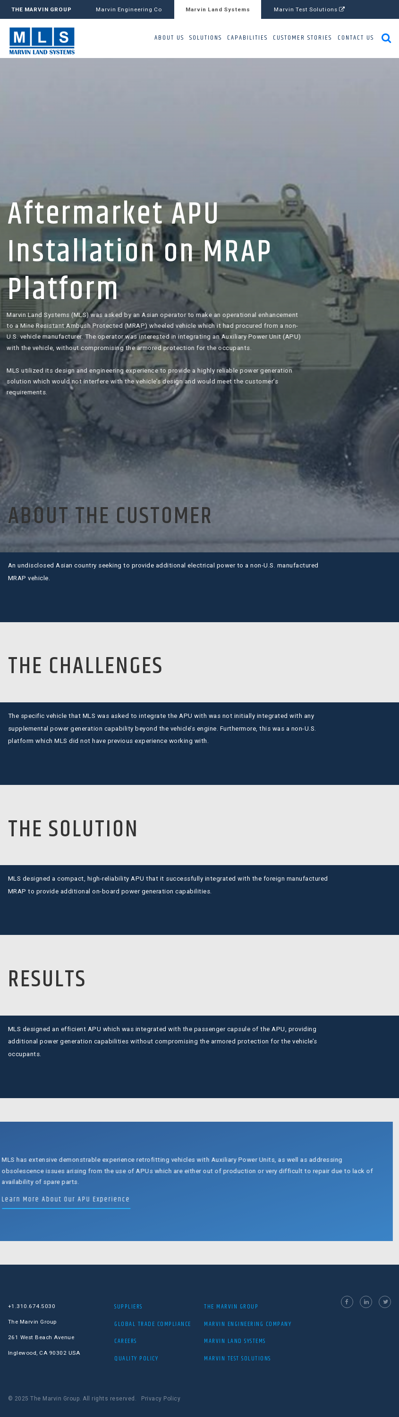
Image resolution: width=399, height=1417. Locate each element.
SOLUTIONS (205, 38)
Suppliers (128, 1306)
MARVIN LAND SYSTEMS (235, 1341)
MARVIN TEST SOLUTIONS (237, 1358)
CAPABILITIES (247, 38)
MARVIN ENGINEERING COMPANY (247, 1324)
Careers (125, 1341)
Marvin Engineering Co (129, 9)
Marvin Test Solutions (309, 9)
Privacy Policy (160, 1398)
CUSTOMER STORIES (302, 38)
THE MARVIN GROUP (41, 9)
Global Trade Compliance (152, 1324)
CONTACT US (356, 38)
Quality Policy (136, 1358)
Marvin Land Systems (218, 9)
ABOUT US (169, 38)
